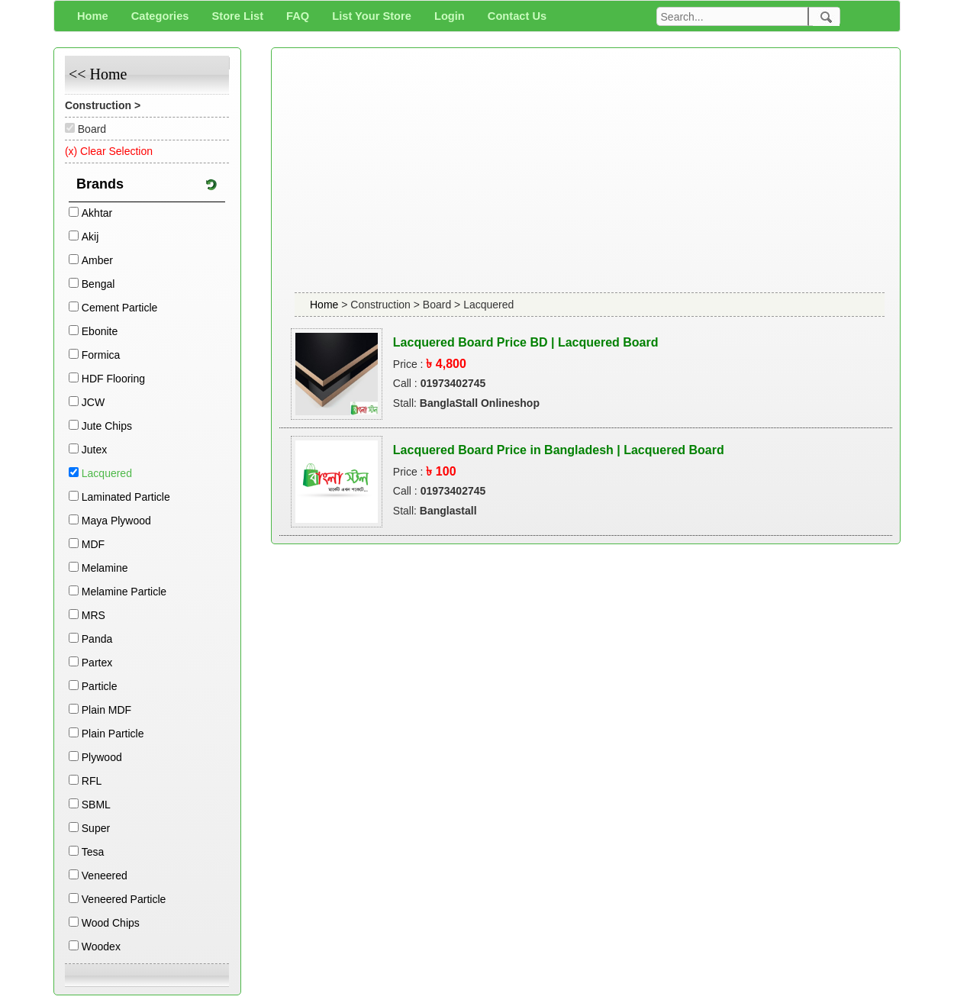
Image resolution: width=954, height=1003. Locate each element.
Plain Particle (113, 733)
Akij (90, 237)
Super (96, 828)
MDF (93, 544)
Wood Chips (111, 923)
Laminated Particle (126, 497)
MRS (93, 615)
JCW (93, 402)
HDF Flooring (113, 378)
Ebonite (100, 331)
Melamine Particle (124, 591)
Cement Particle (120, 308)
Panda (97, 639)
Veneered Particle (124, 899)
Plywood (102, 757)
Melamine (105, 568)
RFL (92, 781)
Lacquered (107, 473)
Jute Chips (107, 426)
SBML (96, 804)
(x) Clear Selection (109, 151)
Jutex (94, 449)
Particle (100, 686)
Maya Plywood (116, 520)
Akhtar (97, 213)
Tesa (93, 852)
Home (325, 304)
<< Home (98, 74)
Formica (101, 355)
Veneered (104, 875)
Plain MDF (106, 710)
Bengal (98, 284)
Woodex (101, 946)
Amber (97, 260)
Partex (97, 662)
